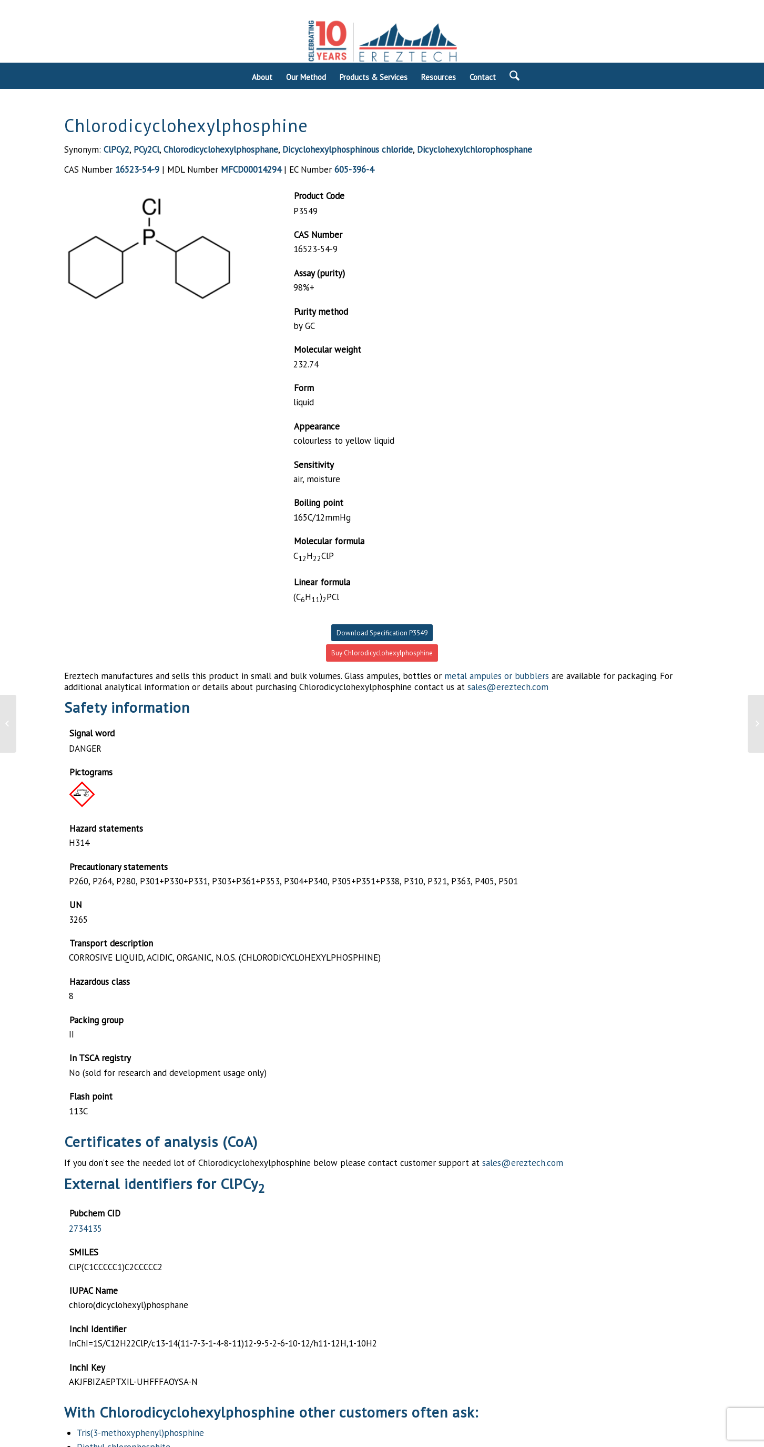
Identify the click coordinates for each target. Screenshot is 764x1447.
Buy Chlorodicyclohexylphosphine (382, 652)
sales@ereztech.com (507, 687)
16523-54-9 (137, 169)
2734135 (85, 1228)
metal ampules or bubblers (496, 676)
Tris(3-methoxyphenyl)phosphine (140, 1433)
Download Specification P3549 (382, 632)
